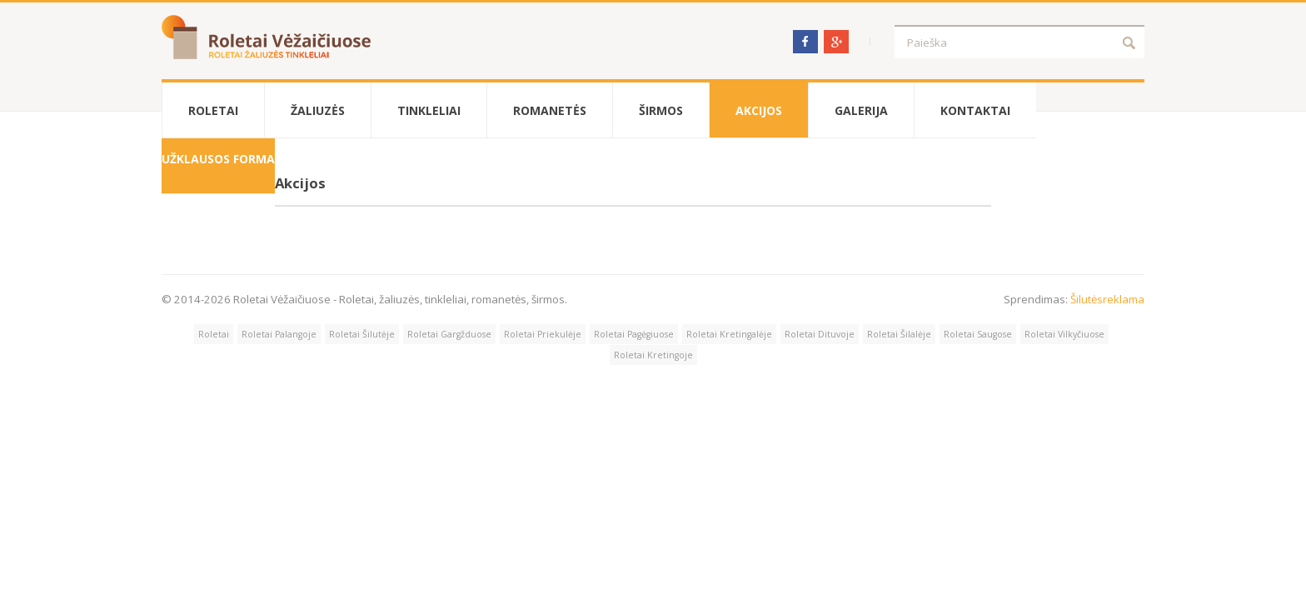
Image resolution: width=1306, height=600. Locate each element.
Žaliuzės (318, 110)
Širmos (661, 110)
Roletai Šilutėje (362, 334)
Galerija (861, 110)
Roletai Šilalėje (899, 334)
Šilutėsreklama (1107, 299)
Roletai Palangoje (279, 334)
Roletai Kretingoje (653, 355)
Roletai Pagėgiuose (634, 334)
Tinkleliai (429, 110)
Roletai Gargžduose (449, 334)
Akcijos (758, 110)
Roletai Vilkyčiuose (1064, 334)
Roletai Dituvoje (820, 334)
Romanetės (549, 110)
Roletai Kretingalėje (729, 334)
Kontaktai (975, 110)
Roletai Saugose (978, 334)
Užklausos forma (218, 159)
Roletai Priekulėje (542, 334)
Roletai (213, 110)
